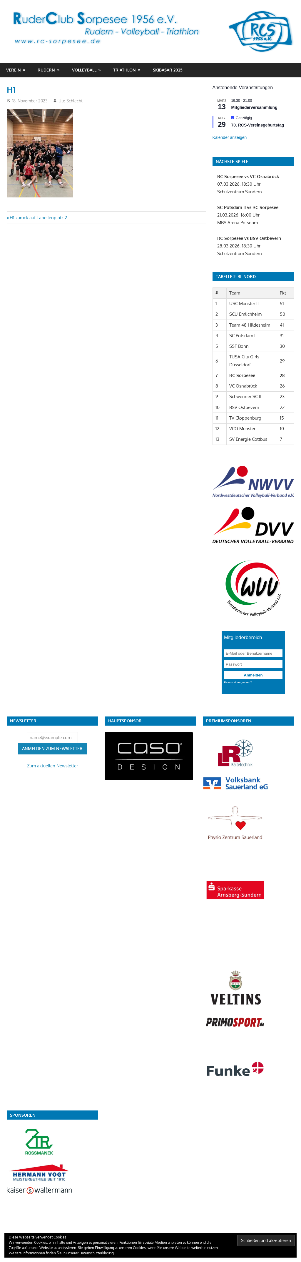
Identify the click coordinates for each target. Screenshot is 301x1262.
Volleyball (84, 69)
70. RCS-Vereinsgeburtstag (257, 125)
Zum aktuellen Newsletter (52, 766)
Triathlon (124, 69)
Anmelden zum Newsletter (52, 748)
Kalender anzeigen (230, 137)
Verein (13, 69)
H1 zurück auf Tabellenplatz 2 (38, 217)
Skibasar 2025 (168, 69)
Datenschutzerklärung (96, 1253)
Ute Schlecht (70, 100)
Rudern (46, 69)
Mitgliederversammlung (254, 107)
